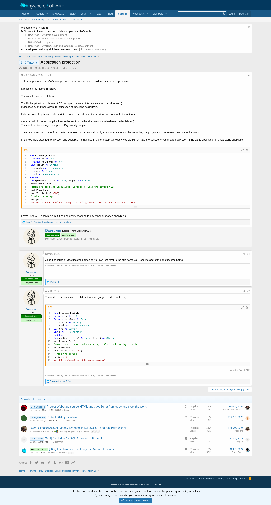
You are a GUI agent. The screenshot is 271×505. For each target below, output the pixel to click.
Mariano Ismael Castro (232, 409)
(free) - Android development (47, 34)
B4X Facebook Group (57, 19)
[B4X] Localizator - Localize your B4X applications (81, 449)
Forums (122, 13)
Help (235, 478)
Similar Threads (68, 68)
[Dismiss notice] (248, 27)
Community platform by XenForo (135, 485)
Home (25, 13)
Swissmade (35, 410)
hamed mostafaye (38, 421)
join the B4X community (92, 49)
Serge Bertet (237, 452)
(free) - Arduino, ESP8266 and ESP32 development (60, 45)
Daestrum (30, 68)
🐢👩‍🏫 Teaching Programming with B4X (71, 431)
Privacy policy (223, 478)
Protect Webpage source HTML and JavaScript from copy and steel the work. (97, 406)
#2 (248, 253)
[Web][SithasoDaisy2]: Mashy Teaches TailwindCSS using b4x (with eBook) (79, 428)
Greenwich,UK (83, 230)
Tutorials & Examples (57, 453)
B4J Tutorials (57, 442)
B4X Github (77, 19)
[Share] (249, 75)
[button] (40, 13)
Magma (33, 442)
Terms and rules (206, 478)
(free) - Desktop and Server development (54, 38)
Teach (98, 13)
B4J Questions (62, 410)
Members (157, 13)
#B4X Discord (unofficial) (31, 19)
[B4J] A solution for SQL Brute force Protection (75, 438)
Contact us (190, 478)
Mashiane (34, 431)
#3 (248, 291)
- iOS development (41, 42)
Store (72, 13)
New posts (139, 13)
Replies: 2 (44, 75)
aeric (241, 420)
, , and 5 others (48, 222)
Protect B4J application (62, 417)
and (60, 381)
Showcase (58, 13)
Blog (110, 13)
